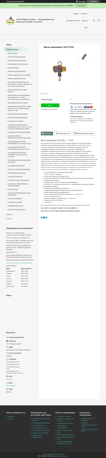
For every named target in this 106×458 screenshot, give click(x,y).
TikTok (10, 419)
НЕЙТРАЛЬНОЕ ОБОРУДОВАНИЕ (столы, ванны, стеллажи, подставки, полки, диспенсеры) (19, 97)
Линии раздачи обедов (40, 433)
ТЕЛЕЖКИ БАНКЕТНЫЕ (15, 206)
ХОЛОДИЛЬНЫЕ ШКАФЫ (16, 166)
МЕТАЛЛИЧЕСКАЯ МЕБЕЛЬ (17, 173)
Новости (85, 20)
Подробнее (80, 5)
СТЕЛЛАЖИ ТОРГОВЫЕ (15, 121)
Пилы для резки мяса (40, 428)
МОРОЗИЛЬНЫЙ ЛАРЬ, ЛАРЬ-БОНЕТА (17, 91)
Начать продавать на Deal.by (15, 1)
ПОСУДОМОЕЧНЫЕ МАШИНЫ (18, 114)
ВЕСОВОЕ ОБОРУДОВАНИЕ (17, 60)
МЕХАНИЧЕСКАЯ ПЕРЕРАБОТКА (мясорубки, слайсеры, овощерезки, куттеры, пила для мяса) (20, 84)
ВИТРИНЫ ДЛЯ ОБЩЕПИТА (17, 71)
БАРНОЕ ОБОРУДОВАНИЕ (16, 57)
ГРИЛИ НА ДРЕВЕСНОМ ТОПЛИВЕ (19, 75)
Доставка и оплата (73, 20)
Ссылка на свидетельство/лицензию (19, 263)
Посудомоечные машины (41, 430)
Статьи (8, 218)
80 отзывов (82, 1)
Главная (76, 14)
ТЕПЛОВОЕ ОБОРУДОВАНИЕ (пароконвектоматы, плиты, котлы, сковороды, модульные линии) (20, 127)
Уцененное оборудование (16, 209)
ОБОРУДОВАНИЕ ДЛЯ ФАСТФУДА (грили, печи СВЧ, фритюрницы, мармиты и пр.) (19, 108)
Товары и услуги (12, 49)
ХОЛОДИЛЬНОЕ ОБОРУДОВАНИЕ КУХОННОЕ (19, 161)
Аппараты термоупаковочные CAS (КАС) (89, 425)
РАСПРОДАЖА (13, 53)
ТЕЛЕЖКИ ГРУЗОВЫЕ (15, 202)
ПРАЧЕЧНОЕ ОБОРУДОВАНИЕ (18, 117)
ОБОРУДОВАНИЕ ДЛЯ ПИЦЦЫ (18, 103)
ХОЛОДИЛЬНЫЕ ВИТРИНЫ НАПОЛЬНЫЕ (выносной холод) (18, 148)
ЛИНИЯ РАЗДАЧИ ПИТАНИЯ (16, 78)
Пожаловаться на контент (60, 456)
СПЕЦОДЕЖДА (13, 189)
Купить (50, 105)
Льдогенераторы (38, 425)
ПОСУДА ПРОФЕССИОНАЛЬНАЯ (18, 180)
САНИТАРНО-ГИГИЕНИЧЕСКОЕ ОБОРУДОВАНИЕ (18, 185)
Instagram (11, 416)
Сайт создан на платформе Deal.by (53, 454)
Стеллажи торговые (64, 416)
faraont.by (9, 379)
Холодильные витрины (65, 423)
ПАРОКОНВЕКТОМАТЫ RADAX (18, 64)
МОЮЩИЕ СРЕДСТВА (15, 177)
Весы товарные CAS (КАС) (65, 434)
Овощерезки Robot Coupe (41, 423)
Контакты (84, 14)
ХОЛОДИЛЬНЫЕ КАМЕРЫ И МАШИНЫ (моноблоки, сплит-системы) (18, 155)
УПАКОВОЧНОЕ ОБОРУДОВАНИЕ (19, 132)
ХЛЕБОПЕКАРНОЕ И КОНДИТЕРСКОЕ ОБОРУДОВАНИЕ (19, 137)
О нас (86, 27)
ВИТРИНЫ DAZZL (13, 68)
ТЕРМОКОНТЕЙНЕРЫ (15, 198)
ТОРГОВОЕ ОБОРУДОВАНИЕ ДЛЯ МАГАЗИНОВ (19, 194)
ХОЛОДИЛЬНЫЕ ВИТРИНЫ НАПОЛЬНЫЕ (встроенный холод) (19, 142)
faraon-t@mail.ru (11, 386)
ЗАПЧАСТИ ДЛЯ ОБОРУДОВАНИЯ (19, 169)
